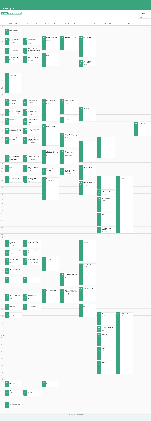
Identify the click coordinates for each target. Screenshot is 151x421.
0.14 (144, 13)
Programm (4, 13)
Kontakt (78, 415)
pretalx (76, 415)
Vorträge (10, 13)
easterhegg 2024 (9, 8)
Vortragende (18, 13)
